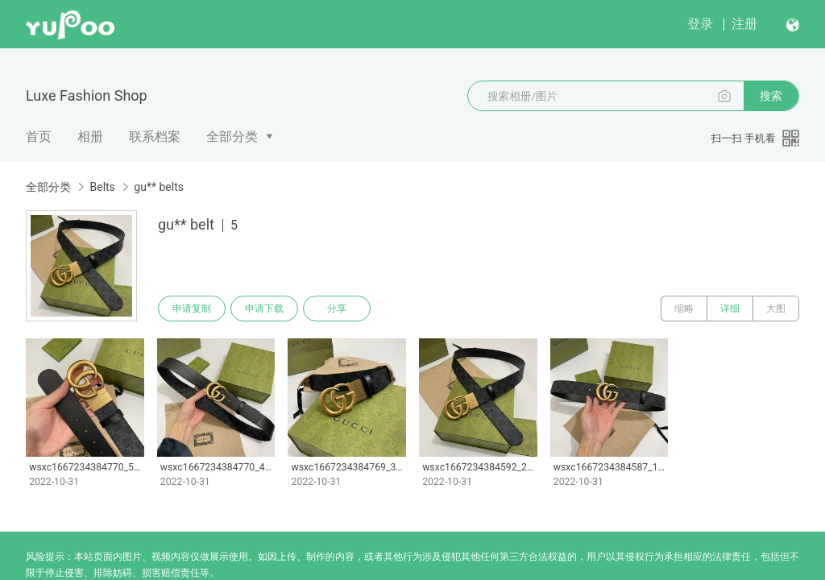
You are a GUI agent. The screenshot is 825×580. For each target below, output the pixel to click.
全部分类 (232, 136)
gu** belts (159, 186)
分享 (336, 308)
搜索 (771, 95)
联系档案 (154, 136)
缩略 (684, 308)
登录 (700, 23)
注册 (744, 23)
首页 (39, 136)
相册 (90, 136)
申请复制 (191, 308)
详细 (730, 308)
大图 (776, 308)
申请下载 (264, 308)
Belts (101, 186)
